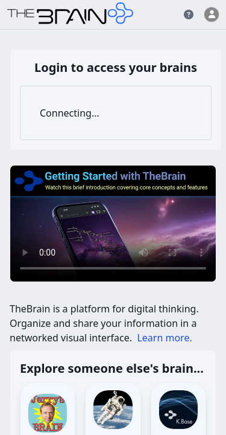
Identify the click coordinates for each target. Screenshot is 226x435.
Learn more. (164, 337)
